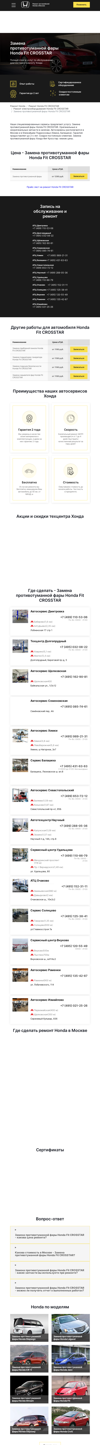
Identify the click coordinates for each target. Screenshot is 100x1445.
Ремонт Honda (17, 106)
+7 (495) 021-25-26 (42, 307)
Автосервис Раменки (45, 970)
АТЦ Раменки (38, 299)
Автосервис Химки (44, 730)
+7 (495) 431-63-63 (57, 260)
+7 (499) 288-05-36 (57, 272)
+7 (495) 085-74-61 (42, 250)
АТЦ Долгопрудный (41, 233)
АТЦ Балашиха (39, 260)
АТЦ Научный (38, 272)
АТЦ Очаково (38, 285)
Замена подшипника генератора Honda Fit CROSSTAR (27, 358)
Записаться (78, 176)
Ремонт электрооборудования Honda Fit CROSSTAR (40, 108)
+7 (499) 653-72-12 (42, 268)
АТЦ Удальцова (40, 277)
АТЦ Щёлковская (40, 240)
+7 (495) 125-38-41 (57, 290)
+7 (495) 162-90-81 (42, 243)
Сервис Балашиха (43, 760)
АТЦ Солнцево (39, 290)
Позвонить (82, 5)
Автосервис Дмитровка (47, 611)
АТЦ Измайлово (39, 304)
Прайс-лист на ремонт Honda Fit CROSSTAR (50, 187)
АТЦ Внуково (38, 294)
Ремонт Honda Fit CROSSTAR (44, 106)
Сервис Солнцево (43, 910)
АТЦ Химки (37, 255)
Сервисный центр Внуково (49, 940)
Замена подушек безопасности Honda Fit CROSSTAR (26, 367)
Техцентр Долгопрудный (48, 641)
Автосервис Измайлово (47, 999)
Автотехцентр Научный (47, 820)
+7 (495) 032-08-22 (42, 235)
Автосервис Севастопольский (52, 790)
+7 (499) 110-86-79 (42, 280)
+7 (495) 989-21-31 (57, 255)
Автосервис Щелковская (48, 671)
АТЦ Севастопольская (43, 265)
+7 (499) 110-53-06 (42, 228)
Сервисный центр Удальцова (51, 849)
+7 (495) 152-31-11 (58, 285)
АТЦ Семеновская (41, 248)
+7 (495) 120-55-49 (57, 294)
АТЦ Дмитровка (40, 225)
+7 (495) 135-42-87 (57, 299)
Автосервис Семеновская (49, 700)
